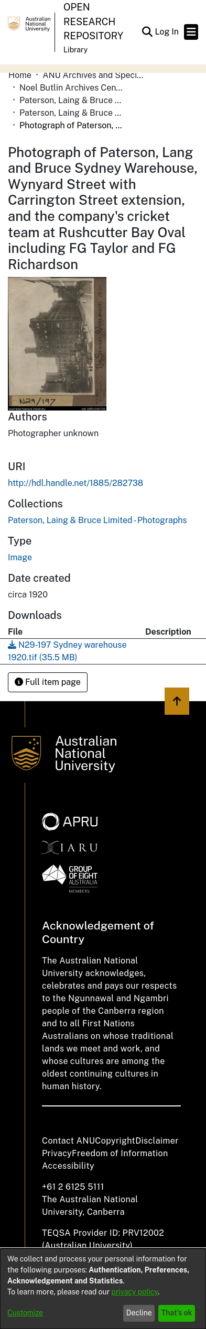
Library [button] (75, 50)
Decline (139, 1313)
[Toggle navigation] (191, 32)
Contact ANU (68, 1141)
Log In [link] (167, 32)
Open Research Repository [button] (93, 21)
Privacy (57, 1153)
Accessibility (68, 1166)
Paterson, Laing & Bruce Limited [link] (71, 100)
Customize (25, 1313)
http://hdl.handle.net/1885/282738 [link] (75, 483)
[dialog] (103, 1288)
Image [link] (20, 557)
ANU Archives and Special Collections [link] (94, 75)
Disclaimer (157, 1141)
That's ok (176, 1313)
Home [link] (19, 75)
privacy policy (135, 1292)
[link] (97, 520)
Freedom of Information (120, 1153)
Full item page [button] (48, 682)
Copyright (115, 1141)
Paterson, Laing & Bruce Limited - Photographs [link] (71, 113)
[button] (147, 32)
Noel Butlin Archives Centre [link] (71, 88)
